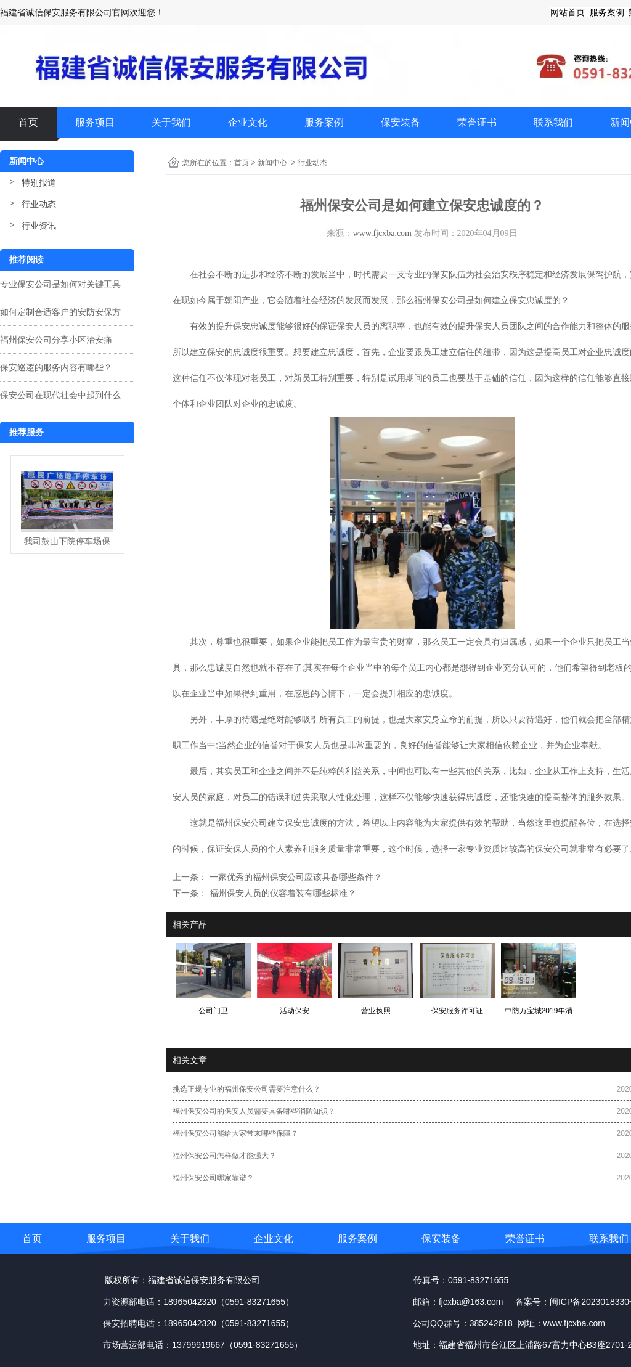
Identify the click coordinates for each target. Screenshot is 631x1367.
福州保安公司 (241, 823)
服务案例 (324, 122)
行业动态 (39, 204)
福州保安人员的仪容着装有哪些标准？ (281, 893)
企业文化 (247, 122)
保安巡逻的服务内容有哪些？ (56, 367)
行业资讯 (39, 226)
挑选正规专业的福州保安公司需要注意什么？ (246, 1089)
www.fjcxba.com (382, 233)
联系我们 (553, 122)
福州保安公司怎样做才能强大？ (224, 1155)
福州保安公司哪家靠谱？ (213, 1177)
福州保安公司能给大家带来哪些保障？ (235, 1133)
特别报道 (39, 182)
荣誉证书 (477, 122)
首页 (28, 122)
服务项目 (95, 122)
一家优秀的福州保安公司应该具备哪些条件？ (294, 877)
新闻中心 (272, 162)
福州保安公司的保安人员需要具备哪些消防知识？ (254, 1111)
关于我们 (171, 122)
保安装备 (400, 122)
